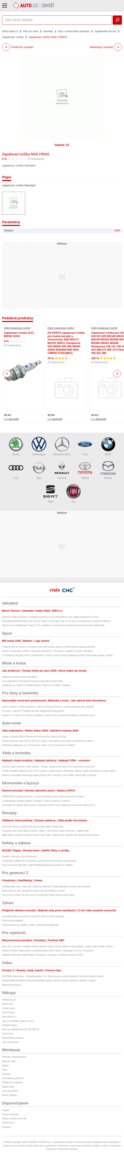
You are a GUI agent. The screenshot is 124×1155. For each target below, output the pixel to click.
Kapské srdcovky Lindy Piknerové (19, 856)
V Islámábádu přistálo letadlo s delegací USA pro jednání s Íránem (36, 801)
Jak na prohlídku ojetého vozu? (18, 1021)
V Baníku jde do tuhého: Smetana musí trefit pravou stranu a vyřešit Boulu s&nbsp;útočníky (48, 646)
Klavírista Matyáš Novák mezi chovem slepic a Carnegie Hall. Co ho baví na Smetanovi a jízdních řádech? (56, 621)
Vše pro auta (30, 31)
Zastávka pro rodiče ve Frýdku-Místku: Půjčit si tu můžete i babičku (36, 685)
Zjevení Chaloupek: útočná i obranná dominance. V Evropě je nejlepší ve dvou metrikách (47, 651)
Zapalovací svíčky (13, 37)
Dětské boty (8, 1086)
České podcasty (10, 1114)
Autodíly (48, 31)
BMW (108, 446)
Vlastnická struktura (68, 1149)
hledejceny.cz (9, 999)
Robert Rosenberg (11, 985)
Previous (7, 373)
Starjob (5, 1110)
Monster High (9, 1061)
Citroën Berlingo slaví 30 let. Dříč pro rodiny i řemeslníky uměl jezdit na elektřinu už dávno (48, 741)
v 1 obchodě (11, 419)
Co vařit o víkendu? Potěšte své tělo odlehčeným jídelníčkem (33, 711)
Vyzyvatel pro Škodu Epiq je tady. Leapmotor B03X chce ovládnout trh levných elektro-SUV (48, 805)
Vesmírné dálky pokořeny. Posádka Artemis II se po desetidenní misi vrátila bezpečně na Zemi (50, 617)
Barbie (5, 1065)
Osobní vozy (8, 1008)
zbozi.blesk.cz (9, 1016)
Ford (85, 446)
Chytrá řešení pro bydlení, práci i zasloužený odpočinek (30, 925)
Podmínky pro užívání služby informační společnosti (29, 1145)
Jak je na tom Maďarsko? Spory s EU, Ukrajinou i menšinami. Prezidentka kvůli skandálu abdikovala (53, 625)
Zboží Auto (7, 1033)
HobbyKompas (9, 1025)
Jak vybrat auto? (10, 1042)
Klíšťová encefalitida (12, 920)
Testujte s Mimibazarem (14, 1057)
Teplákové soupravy (12, 1082)
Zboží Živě (7, 1004)
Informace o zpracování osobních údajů (78, 1145)
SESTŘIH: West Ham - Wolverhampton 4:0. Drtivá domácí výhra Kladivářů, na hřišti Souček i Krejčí (52, 976)
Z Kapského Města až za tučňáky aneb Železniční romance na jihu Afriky (39, 861)
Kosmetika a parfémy (13, 1078)
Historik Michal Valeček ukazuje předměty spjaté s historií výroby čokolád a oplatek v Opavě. (49, 980)
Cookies (104, 1145)
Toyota (85, 469)
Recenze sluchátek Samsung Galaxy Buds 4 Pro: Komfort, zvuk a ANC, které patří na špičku (49, 775)
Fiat (73, 493)
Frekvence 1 (8, 1122)
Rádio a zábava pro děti (14, 1118)
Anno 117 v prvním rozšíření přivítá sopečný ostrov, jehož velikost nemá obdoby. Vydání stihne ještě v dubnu (57, 946)
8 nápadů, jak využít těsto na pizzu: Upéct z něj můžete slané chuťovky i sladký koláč (45, 830)
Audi (16, 469)
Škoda (16, 446)
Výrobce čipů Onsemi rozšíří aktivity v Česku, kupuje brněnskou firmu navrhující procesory (48, 766)
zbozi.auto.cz (10, 31)
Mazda (108, 469)
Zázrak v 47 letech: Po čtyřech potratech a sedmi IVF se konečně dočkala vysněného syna (48, 715)
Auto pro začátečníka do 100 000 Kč (20, 1029)
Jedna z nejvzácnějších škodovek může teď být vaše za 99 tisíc (34, 736)
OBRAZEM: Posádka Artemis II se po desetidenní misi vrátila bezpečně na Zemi (43, 796)
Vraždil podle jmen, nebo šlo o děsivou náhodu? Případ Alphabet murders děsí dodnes (46, 886)
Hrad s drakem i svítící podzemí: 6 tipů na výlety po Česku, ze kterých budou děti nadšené (48, 706)
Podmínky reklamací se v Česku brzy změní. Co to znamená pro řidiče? (38, 745)
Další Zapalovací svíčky (17, 328)
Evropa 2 (6, 1127)
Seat (50, 493)
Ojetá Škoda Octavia (12, 1038)
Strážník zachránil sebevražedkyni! (20, 677)
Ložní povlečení (10, 1091)
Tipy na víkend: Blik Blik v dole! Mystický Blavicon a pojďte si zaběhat (37, 865)
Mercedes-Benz (62, 446)
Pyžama (6, 1074)
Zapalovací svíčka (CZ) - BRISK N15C (19, 334)
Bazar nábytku (9, 1095)
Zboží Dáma (8, 1012)
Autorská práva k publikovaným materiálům (98, 1142)
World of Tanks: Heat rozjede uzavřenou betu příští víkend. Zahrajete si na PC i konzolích (47, 950)
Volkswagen (39, 446)
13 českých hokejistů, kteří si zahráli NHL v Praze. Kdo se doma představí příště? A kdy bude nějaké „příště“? (58, 655)
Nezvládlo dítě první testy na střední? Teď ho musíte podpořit (33, 916)
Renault (62, 469)
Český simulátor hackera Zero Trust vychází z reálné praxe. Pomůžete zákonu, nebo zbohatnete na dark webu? (59, 771)
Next (117, 373)
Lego (4, 1069)
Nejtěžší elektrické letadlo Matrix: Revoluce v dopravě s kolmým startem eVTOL (42, 954)
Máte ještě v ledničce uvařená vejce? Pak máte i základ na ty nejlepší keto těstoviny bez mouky (50, 835)
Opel (39, 469)
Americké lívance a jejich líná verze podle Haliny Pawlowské (32, 826)
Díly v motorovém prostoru (74, 31)
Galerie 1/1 (62, 145)
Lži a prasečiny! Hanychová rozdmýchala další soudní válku (32, 681)
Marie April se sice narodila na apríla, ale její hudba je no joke (33, 890)
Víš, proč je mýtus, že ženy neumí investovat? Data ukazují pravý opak (38, 895)
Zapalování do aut (105, 31)
